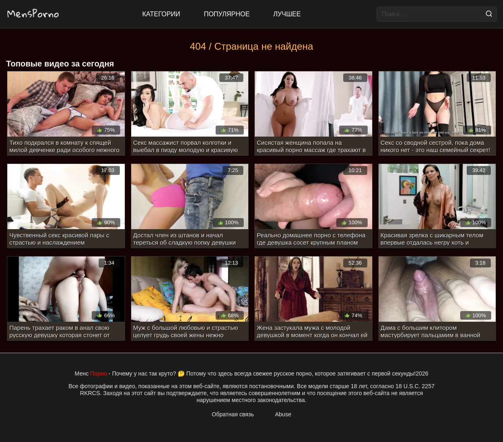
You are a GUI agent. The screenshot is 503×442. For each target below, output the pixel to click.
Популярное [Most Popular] (226, 14)
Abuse (283, 414)
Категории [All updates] (161, 14)
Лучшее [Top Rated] (287, 14)
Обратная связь (233, 414)
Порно (98, 373)
